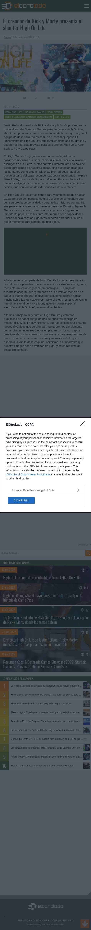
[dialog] (45, 465)
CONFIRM (21, 500)
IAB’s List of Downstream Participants (28, 474)
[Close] (83, 425)
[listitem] (45, 490)
